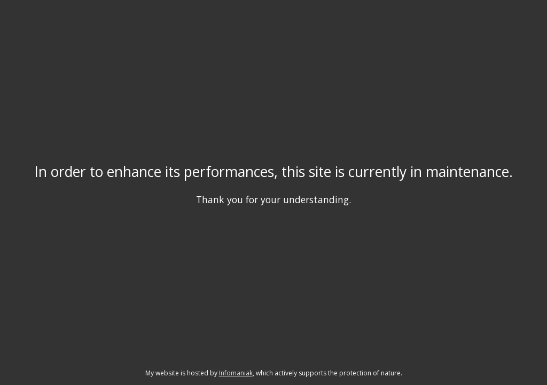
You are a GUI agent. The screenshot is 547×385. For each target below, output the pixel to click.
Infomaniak (236, 373)
